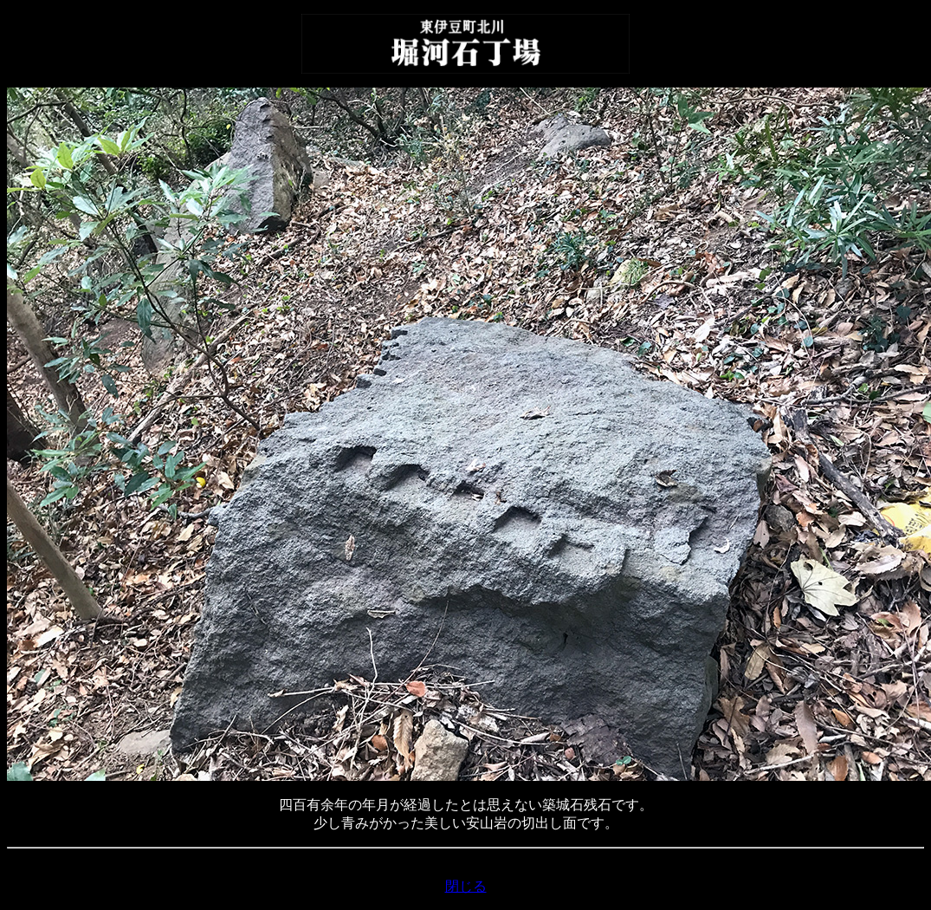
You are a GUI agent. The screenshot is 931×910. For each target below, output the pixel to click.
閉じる (466, 886)
